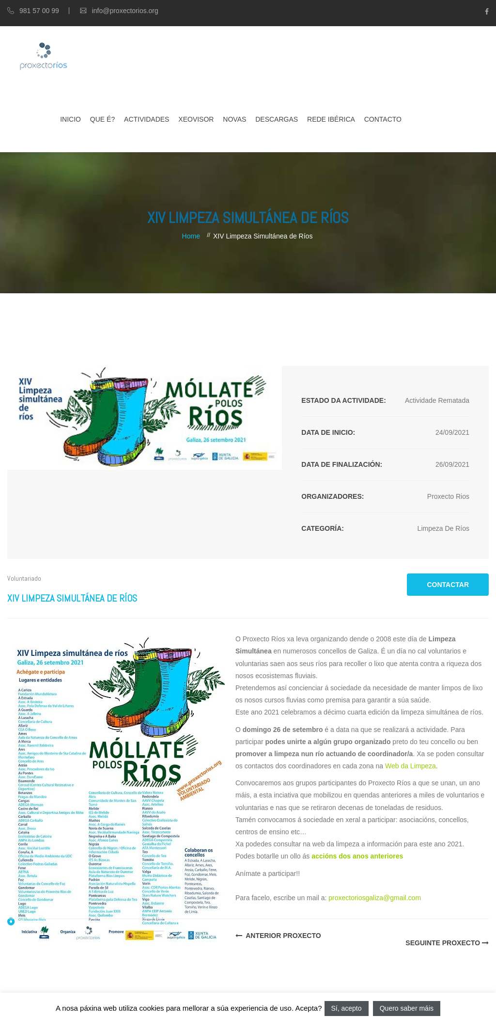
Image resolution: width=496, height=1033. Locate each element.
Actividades (146, 119)
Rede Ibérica (331, 119)
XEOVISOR (196, 119)
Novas (234, 119)
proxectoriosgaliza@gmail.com (374, 898)
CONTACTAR (448, 584)
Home (191, 236)
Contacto (383, 119)
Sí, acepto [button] (346, 1008)
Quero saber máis (407, 1008)
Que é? (102, 119)
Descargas (276, 119)
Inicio (70, 119)
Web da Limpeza (410, 766)
